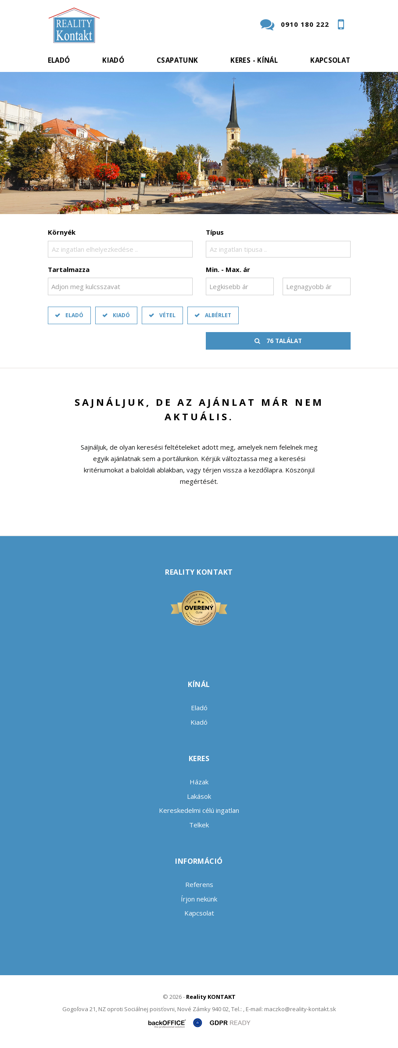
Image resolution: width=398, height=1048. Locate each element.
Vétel (167, 315)
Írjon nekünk (199, 898)
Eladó (59, 60)
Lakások (199, 796)
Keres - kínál (254, 60)
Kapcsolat (330, 60)
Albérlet (218, 315)
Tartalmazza (69, 269)
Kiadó (113, 60)
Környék (61, 232)
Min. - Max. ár (228, 269)
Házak (199, 781)
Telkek (199, 824)
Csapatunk (177, 60)
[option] (199, 143)
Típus (215, 232)
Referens (199, 884)
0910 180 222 (305, 24)
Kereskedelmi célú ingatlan (199, 810)
